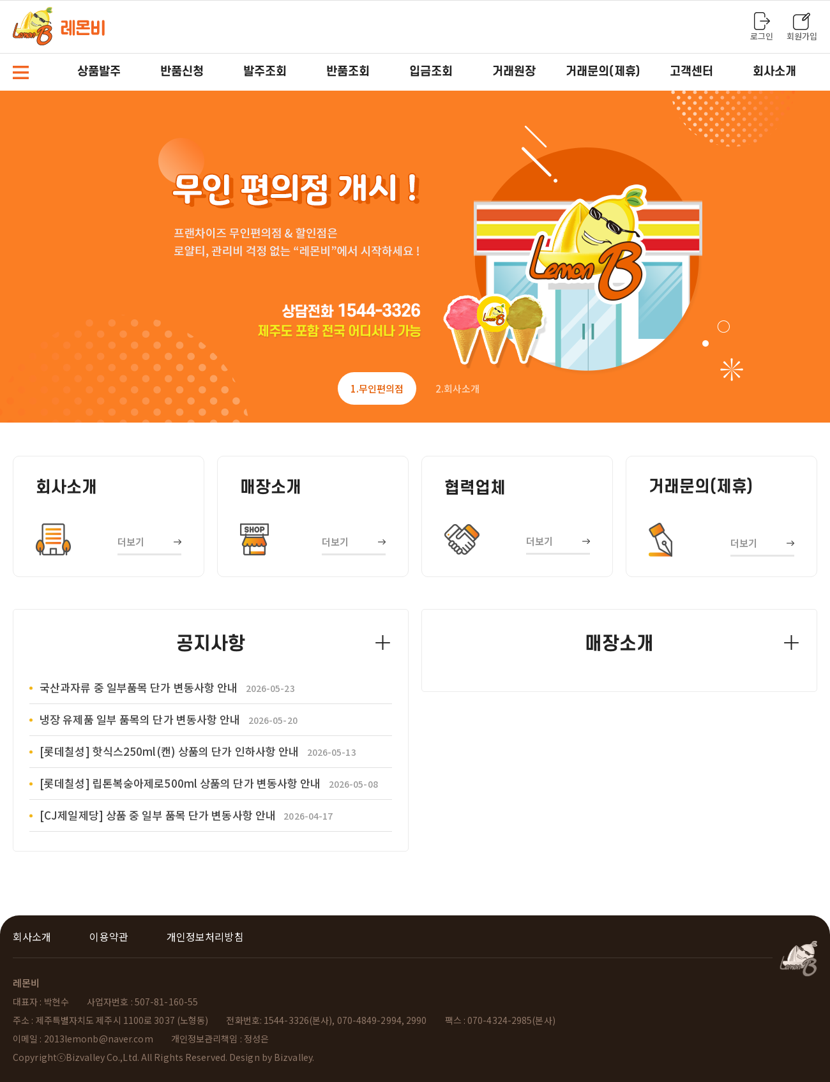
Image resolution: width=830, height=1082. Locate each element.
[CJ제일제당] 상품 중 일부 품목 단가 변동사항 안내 (186, 815)
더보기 (130, 541)
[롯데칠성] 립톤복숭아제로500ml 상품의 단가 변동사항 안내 (209, 783)
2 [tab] (457, 388)
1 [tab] (377, 388)
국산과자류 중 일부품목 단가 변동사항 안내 (167, 687)
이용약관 (108, 936)
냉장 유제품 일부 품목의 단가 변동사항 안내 (169, 719)
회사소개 (32, 936)
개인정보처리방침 (205, 936)
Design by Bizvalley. (271, 1057)
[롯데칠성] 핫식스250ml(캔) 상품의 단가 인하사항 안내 (198, 751)
